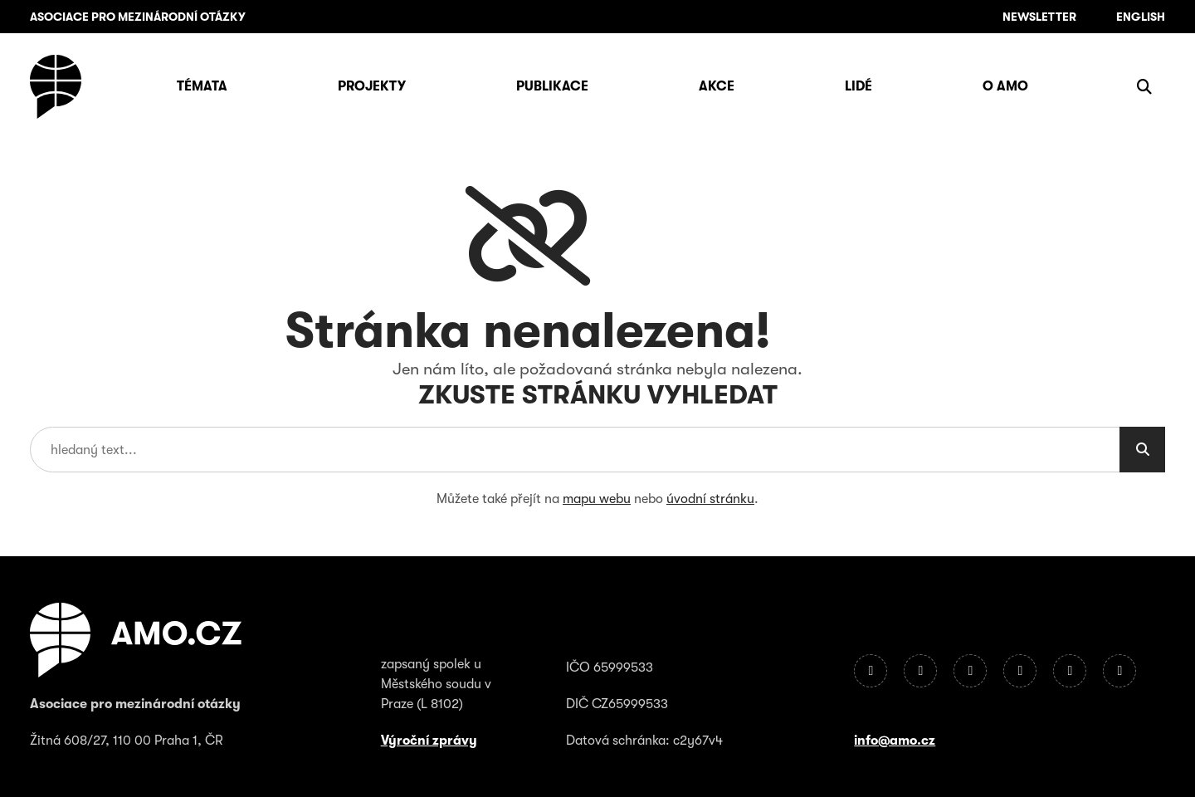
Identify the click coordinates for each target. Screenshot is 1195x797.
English (1140, 16)
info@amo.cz (894, 740)
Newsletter (1039, 16)
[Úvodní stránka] (55, 87)
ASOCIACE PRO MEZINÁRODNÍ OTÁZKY (138, 16)
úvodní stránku (710, 498)
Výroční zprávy (429, 740)
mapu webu (597, 498)
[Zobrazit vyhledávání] (1144, 86)
